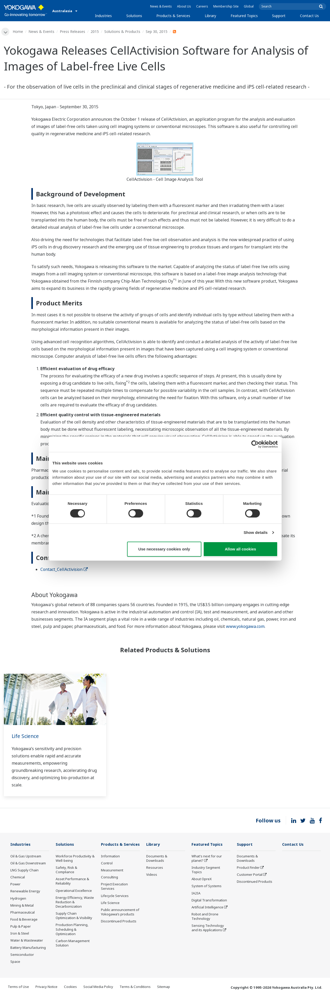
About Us (184, 6)
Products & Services (173, 15)
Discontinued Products (118, 929)
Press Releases (72, 31)
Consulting (109, 885)
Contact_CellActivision (64, 569)
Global (249, 6)
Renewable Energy (25, 891)
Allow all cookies (240, 549)
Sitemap (163, 987)
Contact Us (309, 15)
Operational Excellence (74, 890)
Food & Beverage (24, 919)
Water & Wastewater (26, 940)
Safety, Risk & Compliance (66, 870)
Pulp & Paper (20, 926)
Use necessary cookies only (164, 549)
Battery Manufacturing (28, 947)
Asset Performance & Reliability (72, 881)
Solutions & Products (123, 31)
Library (210, 15)
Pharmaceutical (22, 912)
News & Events (161, 6)
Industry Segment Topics (206, 870)
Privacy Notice (46, 987)
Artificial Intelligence (207, 907)
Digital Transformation (209, 900)
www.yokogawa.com (245, 626)
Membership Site (226, 6)
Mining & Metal (22, 905)
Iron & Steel (19, 933)
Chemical (17, 877)
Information (110, 864)
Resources (154, 868)
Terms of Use (18, 987)
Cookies (70, 987)
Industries (103, 15)
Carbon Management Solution (73, 943)
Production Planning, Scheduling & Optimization (72, 929)
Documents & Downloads (156, 858)
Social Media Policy (98, 987)
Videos (151, 875)
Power (15, 884)
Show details (256, 532)
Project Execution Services (114, 894)
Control (107, 871)
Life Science (26, 736)
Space (15, 962)
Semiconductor (22, 954)
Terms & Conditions (135, 987)
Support (278, 15)
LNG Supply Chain (24, 870)
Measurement (112, 878)
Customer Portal (249, 875)
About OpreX (202, 879)
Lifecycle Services (115, 903)
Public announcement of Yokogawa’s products (120, 919)
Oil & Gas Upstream (25, 856)
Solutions (134, 15)
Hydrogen (18, 898)
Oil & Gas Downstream (28, 863)
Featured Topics (244, 15)
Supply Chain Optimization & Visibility (74, 916)
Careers (202, 6)
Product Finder (248, 868)
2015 (95, 31)
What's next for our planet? (207, 858)
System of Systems (207, 886)
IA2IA (196, 893)
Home (18, 31)
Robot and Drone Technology (205, 916)
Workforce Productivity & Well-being (75, 858)
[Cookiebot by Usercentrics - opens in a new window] (255, 444)
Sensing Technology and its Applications (208, 928)
